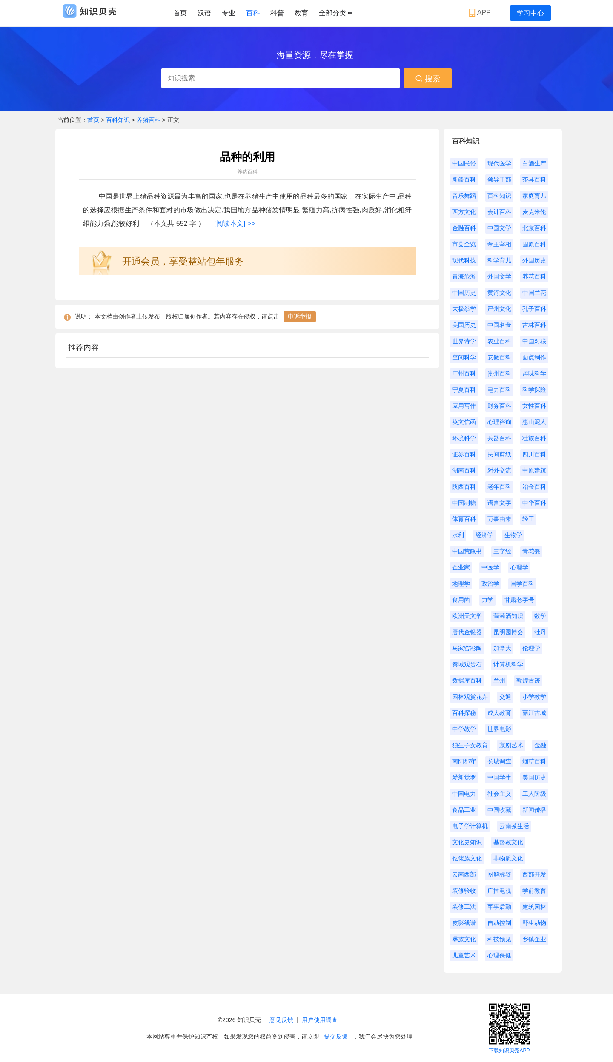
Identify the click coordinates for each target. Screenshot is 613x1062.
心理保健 (499, 955)
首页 (180, 13)
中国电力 (464, 793)
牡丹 (540, 632)
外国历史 (534, 260)
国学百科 (522, 583)
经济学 (484, 535)
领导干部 (499, 179)
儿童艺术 (464, 955)
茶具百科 (534, 179)
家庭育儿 (534, 195)
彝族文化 (464, 939)
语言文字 (499, 502)
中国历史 (464, 292)
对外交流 (499, 470)
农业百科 (499, 341)
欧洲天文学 (467, 615)
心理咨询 (499, 422)
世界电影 (499, 729)
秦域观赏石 (467, 664)
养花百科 (534, 276)
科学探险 (534, 389)
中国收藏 (499, 809)
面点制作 (534, 357)
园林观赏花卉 (470, 696)
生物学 (513, 535)
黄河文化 (499, 292)
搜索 (427, 78)
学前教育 (534, 890)
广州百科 (464, 373)
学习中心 (530, 13)
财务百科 (499, 405)
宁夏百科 (464, 389)
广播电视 (499, 890)
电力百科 (499, 389)
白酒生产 (534, 163)
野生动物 (534, 923)
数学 (540, 615)
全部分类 (335, 13)
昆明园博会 (508, 632)
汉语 (204, 13)
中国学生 (499, 777)
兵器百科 (499, 438)
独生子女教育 (470, 745)
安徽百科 (499, 357)
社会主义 (499, 793)
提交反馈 (336, 1036)
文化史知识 (467, 842)
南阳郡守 (464, 761)
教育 (301, 13)
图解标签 (499, 874)
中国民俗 (464, 163)
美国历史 (464, 325)
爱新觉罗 (464, 777)
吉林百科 (534, 325)
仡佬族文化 (467, 858)
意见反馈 (281, 1019)
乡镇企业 (534, 939)
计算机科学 (508, 664)
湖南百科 (464, 470)
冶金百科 (534, 486)
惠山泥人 (534, 422)
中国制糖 (464, 502)
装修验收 (464, 890)
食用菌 (461, 599)
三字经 (502, 551)
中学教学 (464, 729)
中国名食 (499, 325)
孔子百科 (534, 308)
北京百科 (534, 228)
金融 (540, 745)
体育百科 (464, 518)
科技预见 (499, 939)
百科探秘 (464, 712)
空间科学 (464, 357)
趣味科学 (534, 373)
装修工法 (464, 906)
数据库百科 (467, 680)
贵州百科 (499, 373)
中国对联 (534, 341)
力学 (487, 599)
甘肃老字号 (519, 599)
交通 (505, 696)
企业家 (461, 567)
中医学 (490, 567)
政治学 (490, 583)
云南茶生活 (514, 826)
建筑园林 (534, 906)
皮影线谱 (464, 923)
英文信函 (464, 422)
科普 (277, 13)
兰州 (499, 680)
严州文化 (499, 308)
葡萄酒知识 (508, 615)
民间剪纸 (499, 454)
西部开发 (534, 874)
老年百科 (499, 486)
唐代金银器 (467, 632)
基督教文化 (508, 842)
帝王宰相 (499, 244)
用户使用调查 (320, 1019)
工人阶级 (534, 793)
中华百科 (534, 502)
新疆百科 (464, 179)
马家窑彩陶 (467, 648)
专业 (228, 13)
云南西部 (464, 874)
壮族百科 (534, 438)
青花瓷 (531, 551)
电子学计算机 (470, 826)
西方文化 (464, 211)
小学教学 (534, 696)
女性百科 (534, 405)
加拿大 (502, 648)
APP (481, 13)
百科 (253, 13)
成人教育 (499, 712)
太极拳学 (464, 308)
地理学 (461, 583)
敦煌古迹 (528, 680)
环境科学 (464, 438)
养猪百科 (148, 120)
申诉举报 (300, 316)
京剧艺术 (511, 745)
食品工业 (464, 809)
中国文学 (499, 228)
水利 (458, 535)
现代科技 (464, 260)
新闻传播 (534, 809)
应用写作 (464, 405)
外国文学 (499, 276)
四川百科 (534, 454)
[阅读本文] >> (234, 223)
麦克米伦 (534, 211)
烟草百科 (534, 761)
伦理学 (531, 648)
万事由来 (499, 518)
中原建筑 (534, 470)
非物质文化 (508, 858)
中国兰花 (534, 292)
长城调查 (499, 761)
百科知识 (119, 120)
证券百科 (464, 454)
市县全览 (464, 244)
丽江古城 (534, 712)
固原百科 (534, 244)
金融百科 (464, 228)
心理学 (519, 567)
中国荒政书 (467, 551)
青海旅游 (464, 276)
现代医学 (499, 163)
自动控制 (499, 923)
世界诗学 (464, 341)
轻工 (528, 518)
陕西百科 (464, 486)
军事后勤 (499, 906)
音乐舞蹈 (464, 195)
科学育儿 (499, 260)
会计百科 (499, 211)
